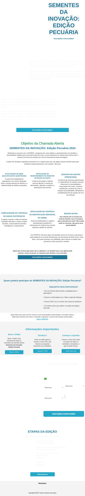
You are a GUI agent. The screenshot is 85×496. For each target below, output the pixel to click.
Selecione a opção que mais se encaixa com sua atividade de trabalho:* (52, 393)
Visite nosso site (70, 351)
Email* (66, 368)
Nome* (45, 368)
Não (66, 397)
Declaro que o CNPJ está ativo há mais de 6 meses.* (73, 392)
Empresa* (67, 375)
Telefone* (46, 375)
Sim (66, 395)
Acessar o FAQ (42, 351)
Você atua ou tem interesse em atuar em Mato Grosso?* (52, 383)
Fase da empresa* (69, 382)
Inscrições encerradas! (64, 39)
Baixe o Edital (14, 352)
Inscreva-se (42, 474)
